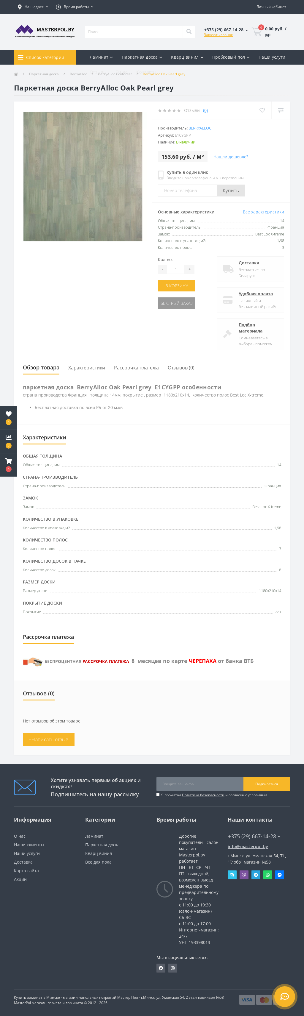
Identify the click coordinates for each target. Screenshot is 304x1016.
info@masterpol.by (248, 846)
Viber (244, 875)
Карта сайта (26, 870)
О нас (121, 72)
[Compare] (280, 110)
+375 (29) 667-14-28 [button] (254, 836)
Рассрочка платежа (136, 367)
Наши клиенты (29, 845)
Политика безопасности (203, 794)
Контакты (146, 72)
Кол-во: (165, 259)
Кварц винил (98, 853)
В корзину (176, 285)
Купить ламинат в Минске (37, 997)
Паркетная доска (102, 845)
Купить (231, 190)
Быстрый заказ (177, 303)
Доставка (249, 263)
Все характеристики (263, 212)
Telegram (256, 875)
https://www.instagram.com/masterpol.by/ (173, 968)
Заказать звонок (218, 34)
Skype (232, 875)
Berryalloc (200, 128)
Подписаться (266, 783)
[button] (8, 465)
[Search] (189, 32)
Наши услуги (272, 57)
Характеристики (86, 367)
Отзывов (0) (181, 367)
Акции (20, 879)
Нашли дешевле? (230, 157)
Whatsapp (268, 875)
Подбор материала (250, 328)
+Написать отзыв (49, 739)
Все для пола (98, 862)
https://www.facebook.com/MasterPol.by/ (161, 968)
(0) (205, 110)
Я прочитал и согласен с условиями (214, 794)
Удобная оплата (256, 293)
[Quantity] (176, 269)
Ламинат (94, 836)
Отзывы (98, 72)
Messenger (280, 875)
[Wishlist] (262, 110)
